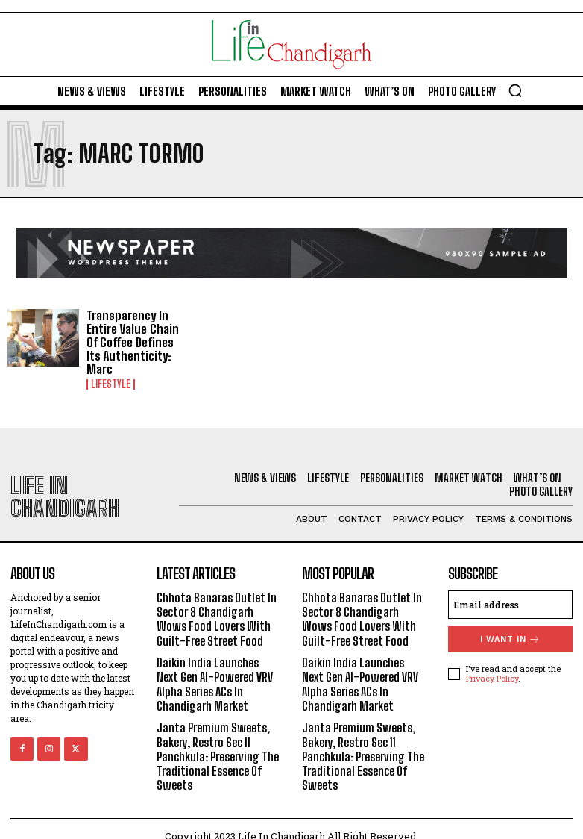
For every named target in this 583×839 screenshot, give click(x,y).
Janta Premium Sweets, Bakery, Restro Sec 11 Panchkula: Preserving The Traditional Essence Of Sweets (218, 742)
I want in (510, 625)
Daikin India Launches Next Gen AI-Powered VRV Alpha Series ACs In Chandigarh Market (215, 670)
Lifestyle (110, 371)
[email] (510, 590)
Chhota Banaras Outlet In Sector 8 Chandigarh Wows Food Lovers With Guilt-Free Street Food (217, 605)
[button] (515, 90)
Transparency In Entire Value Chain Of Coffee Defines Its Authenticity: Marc (136, 335)
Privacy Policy (492, 664)
